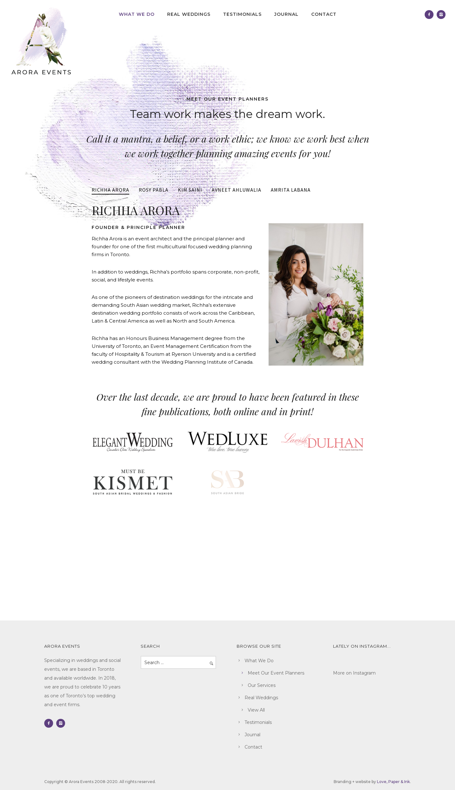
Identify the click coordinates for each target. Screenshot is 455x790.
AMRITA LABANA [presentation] (291, 190)
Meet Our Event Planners (276, 673)
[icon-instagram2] (441, 14)
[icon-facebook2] (431, 14)
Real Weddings (188, 14)
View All (256, 710)
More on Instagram (354, 673)
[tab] (110, 190)
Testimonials (242, 14)
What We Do (137, 14)
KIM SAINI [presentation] (190, 190)
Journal (286, 14)
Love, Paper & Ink (393, 781)
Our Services (262, 685)
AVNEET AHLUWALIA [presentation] (236, 190)
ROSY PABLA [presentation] (153, 190)
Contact (324, 14)
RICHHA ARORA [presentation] (110, 190)
